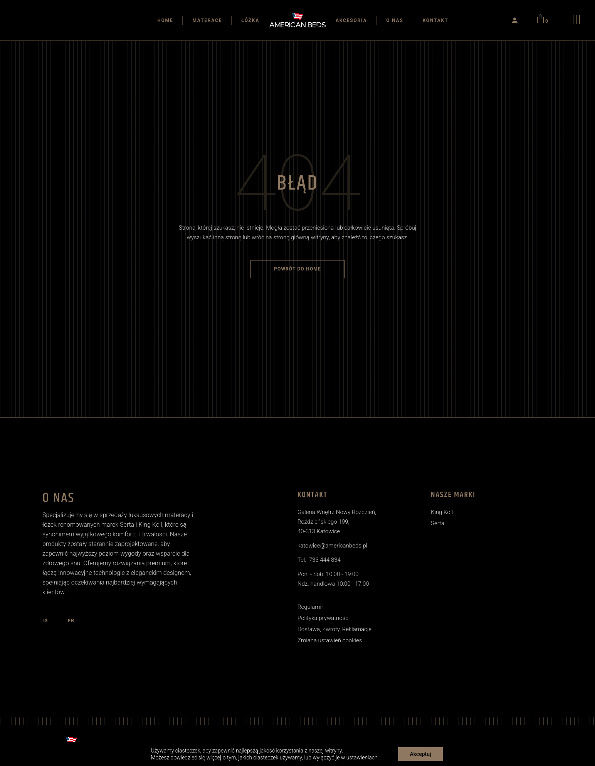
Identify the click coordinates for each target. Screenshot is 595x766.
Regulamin (311, 606)
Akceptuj (420, 754)
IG (45, 620)
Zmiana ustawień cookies (330, 640)
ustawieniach (362, 757)
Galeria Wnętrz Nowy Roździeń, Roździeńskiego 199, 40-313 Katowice (337, 522)
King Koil (442, 512)
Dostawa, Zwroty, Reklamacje (334, 629)
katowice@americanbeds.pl (332, 545)
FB (71, 620)
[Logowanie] (515, 20)
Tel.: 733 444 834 (319, 559)
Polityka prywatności (324, 618)
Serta (437, 523)
